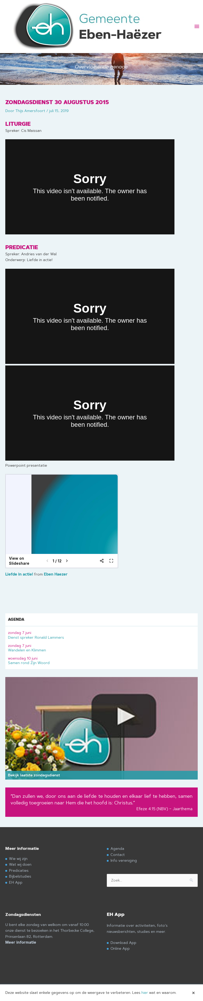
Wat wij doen (20, 864)
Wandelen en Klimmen (101, 647)
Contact (117, 854)
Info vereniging (123, 860)
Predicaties (19, 870)
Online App (120, 948)
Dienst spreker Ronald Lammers (101, 634)
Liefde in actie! (19, 574)
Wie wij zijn (18, 858)
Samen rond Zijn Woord (101, 660)
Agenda (117, 848)
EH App (15, 882)
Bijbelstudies (20, 876)
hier (144, 992)
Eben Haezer (56, 574)
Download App (123, 942)
